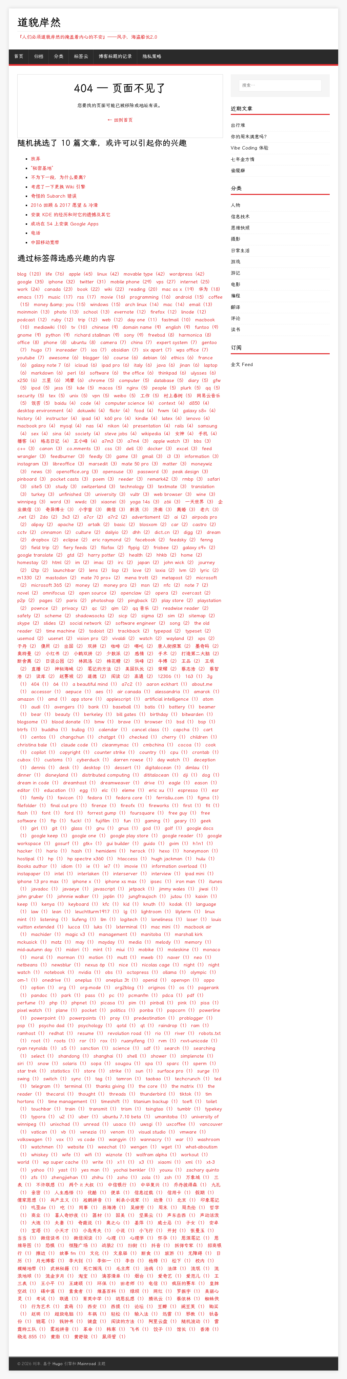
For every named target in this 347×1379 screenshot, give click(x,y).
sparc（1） (179, 1063)
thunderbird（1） (159, 1094)
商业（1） (42, 1215)
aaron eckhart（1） (168, 684)
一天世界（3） (200, 502)
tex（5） (58, 396)
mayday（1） (112, 942)
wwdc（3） (87, 502)
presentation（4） (153, 426)
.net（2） (27, 517)
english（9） (179, 327)
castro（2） (205, 524)
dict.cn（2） (168, 532)
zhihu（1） (104, 1177)
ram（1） (201, 1025)
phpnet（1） (85, 1003)
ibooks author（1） (38, 866)
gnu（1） (106, 828)
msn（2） (151, 585)
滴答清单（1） (117, 1276)
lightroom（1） (157, 912)
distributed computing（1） (112, 775)
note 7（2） (198, 585)
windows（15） (106, 304)
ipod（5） (42, 388)
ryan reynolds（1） (38, 1048)
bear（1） (42, 714)
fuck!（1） (82, 821)
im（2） (83, 562)
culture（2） (89, 532)
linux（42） (109, 274)
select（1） (44, 1056)
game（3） (128, 456)
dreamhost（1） (81, 783)
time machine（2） (66, 631)
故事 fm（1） (73, 1253)
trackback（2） (135, 631)
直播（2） (42, 669)
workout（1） (196, 1155)
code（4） (91, 403)
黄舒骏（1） (87, 1337)
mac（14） (175, 304)
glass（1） (83, 828)
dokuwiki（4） (92, 411)
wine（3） (207, 494)
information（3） (203, 456)
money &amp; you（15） (61, 304)
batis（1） (156, 707)
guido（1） (155, 843)
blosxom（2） (154, 524)
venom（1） (123, 1132)
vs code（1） (92, 1139)
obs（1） (115, 972)
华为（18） (211, 289)
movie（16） (114, 297)
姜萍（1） (145, 1223)
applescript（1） (124, 699)
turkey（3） (44, 494)
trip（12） (89, 320)
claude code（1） (80, 745)
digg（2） (194, 532)
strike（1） (121, 1071)
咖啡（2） (121, 646)
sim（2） (177, 616)
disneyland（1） (62, 775)
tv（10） (80, 327)
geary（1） (186, 821)
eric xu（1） (162, 790)
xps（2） (208, 638)
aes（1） (106, 692)
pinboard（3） (33, 479)
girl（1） (40, 828)
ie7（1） (113, 866)
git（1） (60, 828)
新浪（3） (140, 510)
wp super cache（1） (67, 1162)
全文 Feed (242, 364)
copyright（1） (76, 752)
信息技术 (240, 217)
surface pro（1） (176, 1071)
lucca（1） (80, 927)
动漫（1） (164, 1200)
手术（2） (169, 654)
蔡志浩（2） (194, 669)
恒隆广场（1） (84, 1245)
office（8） (29, 342)
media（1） (141, 942)
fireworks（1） (165, 805)
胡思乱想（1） (131, 1299)
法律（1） (178, 1269)
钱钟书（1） (72, 1321)
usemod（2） (31, 638)
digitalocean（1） (164, 768)
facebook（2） (151, 540)
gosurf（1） (68, 843)
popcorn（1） (182, 1010)
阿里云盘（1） (164, 1321)
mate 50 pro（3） (141, 464)
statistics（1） (66, 1071)
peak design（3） (191, 472)
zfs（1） (40, 1177)
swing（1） (29, 1079)
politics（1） (124, 1010)
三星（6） (52, 380)
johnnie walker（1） (79, 896)
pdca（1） (173, 995)
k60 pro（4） (119, 418)
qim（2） (121, 608)
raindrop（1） (174, 1025)
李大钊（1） (82, 1261)
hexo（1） (170, 851)
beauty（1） (68, 714)
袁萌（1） (75, 1307)
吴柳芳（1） (143, 1208)
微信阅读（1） (89, 1238)
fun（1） (133, 821)
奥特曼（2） (30, 654)
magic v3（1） (81, 934)
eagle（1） (181, 783)
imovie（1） (137, 866)
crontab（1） (207, 752)
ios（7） (100, 350)
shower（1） (165, 1056)
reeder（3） (132, 479)
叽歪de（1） (44, 1208)
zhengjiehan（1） (71, 1177)
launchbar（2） (70, 570)
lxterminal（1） (132, 927)
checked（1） (144, 737)
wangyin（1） (124, 1139)
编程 (235, 296)
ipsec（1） (162, 881)
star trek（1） (33, 1071)
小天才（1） (68, 1231)
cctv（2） (28, 532)
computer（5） (135, 380)
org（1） (68, 988)
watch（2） (152, 638)
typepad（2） (169, 631)
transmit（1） (104, 1109)
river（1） (186, 1033)
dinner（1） (30, 775)
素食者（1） (82, 1291)
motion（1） (102, 957)
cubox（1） (30, 760)
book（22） (90, 289)
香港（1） (211, 1329)
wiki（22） (115, 289)
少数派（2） (119, 654)
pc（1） (118, 995)
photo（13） (68, 312)
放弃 (35, 159)
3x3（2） (72, 517)
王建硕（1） (82, 1283)
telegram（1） (47, 1086)
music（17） (62, 297)
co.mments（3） (85, 449)
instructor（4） (63, 418)
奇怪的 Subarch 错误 (54, 196)
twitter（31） (94, 282)
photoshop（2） (108, 600)
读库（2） (47, 676)
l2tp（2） (41, 570)
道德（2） (98, 676)
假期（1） (206, 1193)
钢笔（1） (47, 1321)
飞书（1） (140, 1329)
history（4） (30, 418)
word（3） (61, 502)
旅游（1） (175, 1253)
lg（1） (132, 912)
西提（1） (121, 1307)
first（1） (193, 805)
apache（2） (72, 524)
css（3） (114, 449)
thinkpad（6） (173, 373)
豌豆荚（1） (194, 1307)
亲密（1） (42, 1193)
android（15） (191, 297)
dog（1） (212, 775)
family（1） (43, 798)
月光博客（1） (51, 1261)
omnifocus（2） (60, 593)
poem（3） (105, 479)
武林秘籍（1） (65, 1269)
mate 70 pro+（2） (102, 578)
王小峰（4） (87, 441)
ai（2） (182, 517)
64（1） (62, 684)
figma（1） (210, 798)
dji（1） (191, 775)
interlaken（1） (94, 874)
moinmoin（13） (35, 312)
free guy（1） (183, 813)
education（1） (61, 790)
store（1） (96, 1071)
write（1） (104, 1162)
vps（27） (167, 282)
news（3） (43, 472)
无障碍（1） (201, 1253)
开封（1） (178, 1231)
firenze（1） (105, 805)
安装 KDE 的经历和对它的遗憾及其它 (70, 215)
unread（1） (97, 1124)
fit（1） (214, 805)
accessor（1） (47, 692)
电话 (35, 233)
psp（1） (27, 1025)
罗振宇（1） (190, 1291)
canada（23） (60, 289)
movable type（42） (146, 274)
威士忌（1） (171, 1223)
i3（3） (175, 456)
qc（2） (100, 608)
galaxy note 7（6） (52, 365)
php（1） (59, 1003)
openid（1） (156, 980)
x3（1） (147, 1162)
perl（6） (77, 373)
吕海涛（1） (115, 1208)
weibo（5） (126, 396)
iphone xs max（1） (127, 881)
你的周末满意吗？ (250, 137)
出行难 (238, 125)
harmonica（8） (196, 335)
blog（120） (30, 274)
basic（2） (126, 524)
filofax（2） (113, 548)
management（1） (119, 934)
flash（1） (28, 813)
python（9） (59, 335)
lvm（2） (189, 570)
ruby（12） (64, 320)
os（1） (188, 988)
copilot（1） (44, 752)
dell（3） (136, 449)
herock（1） (144, 851)
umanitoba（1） (172, 1117)
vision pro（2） (93, 638)
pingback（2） (144, 600)
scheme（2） (59, 616)
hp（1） (57, 859)
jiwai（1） (210, 889)
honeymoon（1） (202, 851)
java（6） (167, 365)
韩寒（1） (117, 1329)
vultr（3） (141, 494)
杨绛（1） (159, 1261)
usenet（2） (61, 638)
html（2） (63, 562)
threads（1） (123, 1094)
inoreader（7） (72, 350)
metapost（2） (178, 578)
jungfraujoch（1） (148, 896)
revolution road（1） (131, 1033)
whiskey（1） (45, 1155)
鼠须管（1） (115, 1337)
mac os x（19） (179, 289)
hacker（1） (31, 851)
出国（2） (75, 646)
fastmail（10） (177, 320)
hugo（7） (42, 350)
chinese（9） (106, 327)
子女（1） (196, 1223)
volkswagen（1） (36, 1139)
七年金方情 (242, 159)
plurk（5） (192, 388)
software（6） (105, 373)
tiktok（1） (192, 1094)
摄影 (235, 239)
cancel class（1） (151, 730)
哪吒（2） (145, 646)
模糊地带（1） (32, 1269)
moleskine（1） (184, 950)
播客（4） (28, 441)
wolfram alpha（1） (157, 1155)
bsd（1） (187, 722)
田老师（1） (133, 1283)
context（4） (173, 403)
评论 (235, 318)
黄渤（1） (61, 1337)
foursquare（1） (148, 813)
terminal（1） (79, 1086)
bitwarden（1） (199, 714)
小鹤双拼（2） (89, 654)
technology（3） (138, 486)
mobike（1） (152, 950)
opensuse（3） (119, 472)
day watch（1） (174, 760)
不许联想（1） (51, 1185)
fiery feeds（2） (81, 548)
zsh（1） (174, 1177)
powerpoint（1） (49, 1018)
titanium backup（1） (157, 1101)
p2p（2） (27, 600)
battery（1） (183, 707)
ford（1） (75, 813)
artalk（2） (100, 524)
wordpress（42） (188, 274)
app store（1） (88, 699)
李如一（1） (110, 1261)
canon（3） (52, 449)
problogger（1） (197, 1018)
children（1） (205, 737)
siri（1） (26, 1063)
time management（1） (73, 1101)
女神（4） (186, 434)
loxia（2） (167, 570)
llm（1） (110, 919)
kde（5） (87, 388)
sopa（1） (102, 1063)
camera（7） (114, 342)
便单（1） (121, 1193)
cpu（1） (180, 752)
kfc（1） (112, 904)
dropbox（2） (46, 540)
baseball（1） (128, 707)
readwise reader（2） (187, 608)
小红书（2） (58, 654)
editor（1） (29, 790)
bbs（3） (204, 441)
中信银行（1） (123, 1185)
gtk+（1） (94, 843)
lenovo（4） (199, 418)
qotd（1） (128, 1025)
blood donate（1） (72, 722)
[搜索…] (280, 86)
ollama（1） (176, 972)
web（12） (114, 320)
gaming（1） (158, 821)
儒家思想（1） (32, 1200)
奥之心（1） (119, 1223)
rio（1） (164, 1033)
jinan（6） (191, 365)
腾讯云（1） (161, 1299)
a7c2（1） (133, 684)
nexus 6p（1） (101, 965)
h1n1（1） (204, 843)
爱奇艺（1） (171, 1276)
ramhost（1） (32, 1033)
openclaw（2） (137, 593)
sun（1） (146, 1071)
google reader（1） (184, 836)
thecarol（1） (61, 1094)
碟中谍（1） (54, 1291)
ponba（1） (152, 1010)
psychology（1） (96, 1025)
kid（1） (132, 904)
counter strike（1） (116, 752)
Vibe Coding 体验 (249, 148)
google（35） (32, 282)
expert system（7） (178, 342)
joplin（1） (115, 896)
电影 (235, 284)
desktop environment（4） (46, 411)
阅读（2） (121, 676)
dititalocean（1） (162, 775)
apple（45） (82, 274)
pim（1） (138, 1003)
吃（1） (68, 1208)
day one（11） (143, 320)
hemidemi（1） (112, 851)
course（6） (127, 358)
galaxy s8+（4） (201, 411)
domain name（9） (143, 327)
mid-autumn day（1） (40, 950)
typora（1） (44, 1117)
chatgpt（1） (112, 737)
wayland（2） (181, 638)
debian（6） (156, 358)
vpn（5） (102, 396)
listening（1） (55, 919)
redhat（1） (62, 1033)
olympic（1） (204, 972)
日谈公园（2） (61, 661)
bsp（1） (208, 722)
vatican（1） (45, 1132)
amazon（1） (31, 699)
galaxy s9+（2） (200, 548)
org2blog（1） (130, 988)
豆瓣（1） (168, 1307)
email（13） (202, 304)
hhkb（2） (168, 555)
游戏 (235, 262)
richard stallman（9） (98, 335)
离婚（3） (187, 510)
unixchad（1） (66, 1124)
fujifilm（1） (109, 821)
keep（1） (28, 904)
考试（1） (47, 1299)
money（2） (89, 585)
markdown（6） (48, 373)
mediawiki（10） (51, 327)
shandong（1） (75, 1056)
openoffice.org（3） (78, 472)
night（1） (195, 965)
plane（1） (68, 1010)
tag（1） (105, 1079)
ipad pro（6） (117, 365)
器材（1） (103, 1215)
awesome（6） (65, 358)
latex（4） (173, 418)
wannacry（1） (157, 1139)
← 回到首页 (120, 120)
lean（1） (63, 912)
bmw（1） (106, 722)
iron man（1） (191, 881)
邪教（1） (196, 1314)
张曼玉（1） (203, 1231)
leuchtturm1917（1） (98, 912)
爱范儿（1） (199, 1276)
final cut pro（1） (70, 805)
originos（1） (163, 988)
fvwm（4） (169, 411)
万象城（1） (199, 1177)
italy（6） (144, 365)
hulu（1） (207, 859)
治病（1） (155, 1269)
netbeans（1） (33, 965)
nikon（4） (119, 426)
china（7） (143, 342)
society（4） (89, 434)
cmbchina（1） (159, 745)
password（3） (154, 472)
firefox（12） (165, 312)
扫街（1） (138, 1245)
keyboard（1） (84, 904)
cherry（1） (175, 737)
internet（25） (196, 282)
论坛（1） (145, 1307)
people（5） (165, 388)
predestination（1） (156, 1018)
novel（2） (29, 593)
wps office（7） (193, 350)
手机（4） (209, 434)
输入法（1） (147, 1314)
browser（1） (160, 722)
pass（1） (96, 995)
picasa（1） (114, 1003)
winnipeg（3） (32, 502)
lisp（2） (121, 570)
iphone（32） (63, 282)
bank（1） (99, 707)
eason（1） (207, 783)
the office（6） (140, 373)
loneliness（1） (168, 919)
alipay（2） (43, 524)
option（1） (44, 988)
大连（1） (42, 1223)
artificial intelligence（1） (173, 699)
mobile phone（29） (132, 282)
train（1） (76, 1109)
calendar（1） (114, 730)
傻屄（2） (51, 646)
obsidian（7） (126, 350)
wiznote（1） (120, 1155)
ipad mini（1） (201, 874)
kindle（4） (148, 418)
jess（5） (64, 388)
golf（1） (175, 828)
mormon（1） (72, 957)
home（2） (193, 555)
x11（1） (127, 1162)
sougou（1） (129, 1063)
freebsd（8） (162, 335)
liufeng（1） (85, 919)
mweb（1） (153, 957)
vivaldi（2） (125, 638)
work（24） (30, 289)
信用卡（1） (180, 1193)
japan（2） (150, 562)
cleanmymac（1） (121, 745)
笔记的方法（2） (105, 669)
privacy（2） (76, 608)
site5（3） (42, 486)
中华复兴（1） (156, 1185)
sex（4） (41, 434)
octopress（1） (144, 972)
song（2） (181, 623)
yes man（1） (96, 1170)
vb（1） (69, 1132)
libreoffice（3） (70, 464)
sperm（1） (206, 1063)
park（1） (72, 995)
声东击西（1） (182, 1215)
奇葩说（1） (91, 1223)
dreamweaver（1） (121, 783)
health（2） (142, 555)
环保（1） (108, 1283)
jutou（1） (182, 896)
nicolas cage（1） (162, 965)
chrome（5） (102, 380)
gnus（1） (129, 828)
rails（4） (185, 426)
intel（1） (65, 874)
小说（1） (126, 1231)
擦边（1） (47, 1253)
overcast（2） (197, 593)
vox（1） (66, 1139)
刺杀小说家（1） (134, 1200)
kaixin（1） (208, 896)
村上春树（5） (179, 396)
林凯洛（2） (91, 661)
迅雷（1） (173, 1314)
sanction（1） (95, 1048)
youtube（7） (32, 358)
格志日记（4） (56, 441)
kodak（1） (182, 904)
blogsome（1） (33, 722)
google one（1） (90, 836)
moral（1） (43, 957)
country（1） (153, 752)
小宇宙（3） (91, 510)
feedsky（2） (184, 540)
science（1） (127, 1048)
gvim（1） (180, 843)
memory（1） (199, 942)
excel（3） (188, 449)
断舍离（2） (30, 661)
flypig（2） (140, 548)
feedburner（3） (68, 456)
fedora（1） (100, 798)
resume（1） (92, 1033)
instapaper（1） (35, 874)
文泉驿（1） (126, 1253)
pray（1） (121, 1018)
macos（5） (112, 388)
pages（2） (52, 600)
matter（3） (176, 464)
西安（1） (98, 1307)
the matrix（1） (188, 1086)
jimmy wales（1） (178, 889)
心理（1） (117, 1238)
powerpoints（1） (88, 1018)
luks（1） (104, 927)
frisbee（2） (167, 548)
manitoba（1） (157, 934)
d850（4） (200, 403)
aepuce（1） (79, 692)
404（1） (41, 684)
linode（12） (195, 312)
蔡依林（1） (190, 1299)
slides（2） (56, 623)
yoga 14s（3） (146, 502)
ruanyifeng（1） (139, 1041)
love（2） (143, 570)
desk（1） (70, 768)
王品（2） (192, 661)
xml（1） (195, 1162)
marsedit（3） (104, 464)
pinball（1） (163, 1003)
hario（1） (58, 851)
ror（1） (89, 1041)
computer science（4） (131, 403)
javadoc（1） (46, 889)
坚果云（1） (152, 1215)
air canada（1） (135, 692)
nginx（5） (138, 388)
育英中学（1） (98, 1299)
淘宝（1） (89, 1276)
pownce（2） (45, 608)
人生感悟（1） (70, 1193)
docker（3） (161, 449)
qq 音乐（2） (146, 608)
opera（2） (167, 593)
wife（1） (72, 1155)
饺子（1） (164, 1329)
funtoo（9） (208, 327)
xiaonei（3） (114, 502)
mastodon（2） (62, 578)
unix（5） (79, 396)
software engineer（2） (142, 623)
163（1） (195, 676)
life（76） (56, 274)
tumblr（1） (190, 1109)
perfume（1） (32, 1003)
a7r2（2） (119, 517)
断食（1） (152, 1253)
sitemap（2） (203, 616)
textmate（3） (173, 486)
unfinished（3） (76, 494)
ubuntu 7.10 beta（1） (128, 1117)
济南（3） (164, 510)
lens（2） (99, 570)
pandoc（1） (45, 995)
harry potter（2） (107, 555)
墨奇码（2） (208, 646)
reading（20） (144, 289)
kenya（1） (54, 904)
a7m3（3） (114, 441)
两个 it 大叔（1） (87, 1185)
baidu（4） (67, 403)
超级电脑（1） (70, 1314)
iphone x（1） (88, 881)
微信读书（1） (56, 1238)
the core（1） (154, 1086)
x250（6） (28, 380)
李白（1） (136, 1261)
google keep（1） (50, 836)
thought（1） (92, 1094)
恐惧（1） (56, 1245)
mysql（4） (72, 426)
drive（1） (155, 783)
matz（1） (62, 942)
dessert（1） (129, 768)
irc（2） (127, 562)
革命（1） (94, 1329)
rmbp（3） (194, 479)
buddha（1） (56, 730)
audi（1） (42, 707)
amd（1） (58, 699)
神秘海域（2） (70, 669)
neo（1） (204, 957)
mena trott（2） (142, 578)
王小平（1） (54, 1283)
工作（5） (151, 396)
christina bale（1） (38, 745)
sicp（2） (129, 616)
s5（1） (70, 1048)
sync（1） (82, 1079)
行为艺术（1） (46, 1307)
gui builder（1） (124, 843)
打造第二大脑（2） (201, 654)
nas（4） (96, 426)
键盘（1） (98, 1321)
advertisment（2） (152, 517)
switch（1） (56, 1079)
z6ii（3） (173, 502)
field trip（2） (46, 548)
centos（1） (44, 737)
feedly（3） (102, 456)
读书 (235, 330)
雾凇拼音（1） (65, 1329)
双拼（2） (98, 646)
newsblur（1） (67, 965)
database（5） (170, 380)
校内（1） (206, 1261)
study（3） (68, 486)
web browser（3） (174, 494)
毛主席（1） (129, 1269)
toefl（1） (193, 1101)
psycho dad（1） (58, 1025)
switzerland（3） (99, 486)
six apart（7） (159, 350)
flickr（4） (120, 411)
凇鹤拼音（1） (98, 1200)
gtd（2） (76, 555)
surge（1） (209, 1071)
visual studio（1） (158, 1132)
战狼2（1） (114, 1245)
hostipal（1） (31, 859)
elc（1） (111, 790)
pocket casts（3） (70, 479)
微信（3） (117, 510)
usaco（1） (126, 1124)
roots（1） (66, 1041)
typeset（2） (199, 631)
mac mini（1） (167, 927)
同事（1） (89, 1208)
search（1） (178, 1048)
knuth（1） (155, 904)
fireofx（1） (134, 805)
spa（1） (155, 1063)
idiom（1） (73, 866)
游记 (235, 273)
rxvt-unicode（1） (200, 1041)
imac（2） (105, 562)
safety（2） (30, 616)
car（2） (181, 524)
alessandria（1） (173, 692)
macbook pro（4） (37, 426)
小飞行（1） (152, 1231)
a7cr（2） (95, 517)
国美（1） (126, 1215)
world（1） (29, 1162)
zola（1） (152, 1177)
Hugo (58, 1363)
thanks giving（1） (116, 1086)
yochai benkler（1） (136, 1170)
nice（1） (129, 965)
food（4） (145, 411)
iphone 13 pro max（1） (44, 881)
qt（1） (148, 1025)
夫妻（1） (65, 1223)
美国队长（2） (140, 669)
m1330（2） (30, 578)
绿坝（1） (140, 1291)
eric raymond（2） (113, 540)
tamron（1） (130, 1079)
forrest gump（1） (107, 813)
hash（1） (83, 851)
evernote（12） (131, 312)
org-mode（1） (96, 988)
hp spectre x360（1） (91, 859)
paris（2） (77, 600)
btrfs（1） (28, 730)
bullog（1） (84, 730)
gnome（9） (30, 335)
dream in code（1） (39, 783)
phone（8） (56, 342)
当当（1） (28, 1238)
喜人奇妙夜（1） (72, 1215)
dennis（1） (44, 768)
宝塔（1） (42, 1231)
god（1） (153, 828)
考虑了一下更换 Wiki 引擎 (58, 187)
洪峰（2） (145, 661)
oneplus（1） (89, 980)
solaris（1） (76, 1063)
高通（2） (145, 676)
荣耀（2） (169, 669)
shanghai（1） (109, 1056)
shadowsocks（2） (96, 616)
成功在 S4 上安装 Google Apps (65, 224)
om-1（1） (28, 980)
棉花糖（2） (119, 661)
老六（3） (211, 510)
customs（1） (59, 760)
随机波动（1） (196, 1321)
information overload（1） (180, 866)
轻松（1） (121, 1314)
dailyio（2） (118, 532)
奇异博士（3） (61, 510)
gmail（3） (153, 456)
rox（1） (110, 1041)
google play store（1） (135, 836)
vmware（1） (194, 1132)
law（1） (40, 912)
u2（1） (68, 1117)
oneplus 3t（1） (123, 980)
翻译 (235, 307)
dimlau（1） (198, 768)
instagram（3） (34, 464)
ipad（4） (92, 418)
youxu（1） (172, 1170)
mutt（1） (128, 957)
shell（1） (138, 1056)
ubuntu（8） (85, 342)
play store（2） (179, 600)
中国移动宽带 (45, 242)
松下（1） (182, 1261)
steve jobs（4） (122, 434)
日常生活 (240, 251)
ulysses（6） (205, 373)
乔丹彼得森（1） (191, 1185)
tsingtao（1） (161, 1109)
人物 (235, 205)
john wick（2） (180, 562)
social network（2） (92, 623)
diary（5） (199, 380)
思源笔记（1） (196, 1238)
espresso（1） (194, 790)
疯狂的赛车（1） (190, 1283)
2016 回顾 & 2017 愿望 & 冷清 (64, 205)
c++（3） (27, 449)
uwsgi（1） (152, 1124)
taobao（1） (159, 1079)
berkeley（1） (99, 714)
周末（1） (169, 1208)
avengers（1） (70, 707)
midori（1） (78, 950)
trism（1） (132, 1109)
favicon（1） (72, 798)
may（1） (86, 942)
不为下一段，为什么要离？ (59, 177)
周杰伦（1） (195, 1208)
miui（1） (126, 950)
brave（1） (130, 722)
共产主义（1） (65, 1200)
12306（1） (170, 676)
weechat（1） (113, 1147)
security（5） (32, 396)
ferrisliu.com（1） (176, 798)
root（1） (42, 1041)
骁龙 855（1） (33, 1337)
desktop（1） (98, 768)
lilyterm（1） (189, 912)
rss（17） (88, 297)
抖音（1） (162, 1245)
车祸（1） (98, 1314)
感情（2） (145, 654)
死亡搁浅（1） (98, 1269)
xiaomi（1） (171, 1162)
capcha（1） (187, 730)
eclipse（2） (76, 540)
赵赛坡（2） (72, 676)
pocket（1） (95, 1010)
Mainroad (87, 1363)
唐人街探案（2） (175, 646)
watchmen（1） (48, 1147)
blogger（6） (97, 358)
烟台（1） (145, 1276)
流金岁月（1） (61, 1276)
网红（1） (164, 1291)
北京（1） (188, 1200)
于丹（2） (28, 646)
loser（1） (198, 919)
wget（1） (172, 1147)
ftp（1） (59, 821)
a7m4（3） (139, 441)
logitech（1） (135, 919)
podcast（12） (33, 320)
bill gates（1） (132, 714)
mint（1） (104, 950)
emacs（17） (31, 297)
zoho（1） (128, 1177)
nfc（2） (173, 585)
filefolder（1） (33, 805)
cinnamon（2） (57, 532)
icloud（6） (87, 365)
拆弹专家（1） (190, 1245)
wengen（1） (145, 1147)
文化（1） (100, 1253)
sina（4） (63, 434)
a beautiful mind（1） (96, 684)
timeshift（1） (116, 1101)
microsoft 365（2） (52, 585)
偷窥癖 (238, 171)
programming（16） (152, 297)
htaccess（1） (134, 859)
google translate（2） (41, 555)
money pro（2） (121, 585)
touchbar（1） (47, 1109)
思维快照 (240, 228)
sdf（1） (153, 1048)
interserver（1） (131, 874)
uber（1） (90, 1117)
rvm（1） (169, 1041)
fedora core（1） (135, 798)
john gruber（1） (36, 896)
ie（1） (94, 866)
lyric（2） (211, 570)
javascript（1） (110, 889)
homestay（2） (33, 562)
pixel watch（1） (35, 1010)
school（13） (98, 312)
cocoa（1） (191, 745)
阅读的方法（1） (129, 1321)
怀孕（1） (169, 1238)
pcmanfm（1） (144, 995)
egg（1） (90, 790)
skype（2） (29, 623)
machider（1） (47, 934)
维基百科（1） (112, 1291)
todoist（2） (102, 631)
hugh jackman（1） (173, 859)
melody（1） (169, 942)
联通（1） (70, 1299)
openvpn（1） (186, 980)
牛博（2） (169, 661)
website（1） (81, 1147)
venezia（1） (94, 1132)
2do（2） (50, 517)
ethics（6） (184, 358)
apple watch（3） (172, 441)
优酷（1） (98, 1193)
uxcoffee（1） (182, 1124)
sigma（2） (153, 616)
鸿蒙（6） (76, 380)
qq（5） (214, 388)
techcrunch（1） (193, 1079)
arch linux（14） (143, 304)
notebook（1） (60, 972)
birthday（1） (165, 714)
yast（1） (69, 1170)
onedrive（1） (57, 980)
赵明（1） (42, 1314)
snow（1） (49, 1063)
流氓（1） (201, 1269)
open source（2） (99, 593)
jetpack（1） (143, 889)
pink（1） (188, 1003)
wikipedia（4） (157, 434)
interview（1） (167, 874)
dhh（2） (142, 532)
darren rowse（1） (135, 760)
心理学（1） (143, 1238)
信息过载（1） (149, 1193)
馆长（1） (187, 1329)
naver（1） (179, 957)
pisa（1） (211, 1003)
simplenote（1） (198, 1056)
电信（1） (159, 1283)
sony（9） (135, 335)
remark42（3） (164, 479)
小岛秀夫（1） (98, 1231)
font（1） (52, 813)
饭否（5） (42, 403)
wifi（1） (94, 1155)
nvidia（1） (91, 972)
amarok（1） (208, 692)
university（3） (111, 494)
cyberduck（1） (94, 760)
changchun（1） (78, 737)
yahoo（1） (44, 1170)
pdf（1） (196, 995)
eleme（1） (134, 790)
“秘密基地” (42, 168)
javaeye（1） (76, 889)
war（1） (186, 1139)
